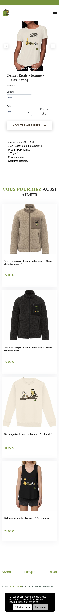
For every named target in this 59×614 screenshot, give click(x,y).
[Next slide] (53, 46)
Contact (52, 572)
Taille (9, 106)
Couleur (10, 92)
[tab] (22, 69)
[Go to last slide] (6, 46)
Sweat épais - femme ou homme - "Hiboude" (28, 434)
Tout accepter (22, 607)
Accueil (6, 572)
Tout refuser (41, 607)
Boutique (29, 572)
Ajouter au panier (29, 125)
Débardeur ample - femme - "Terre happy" (27, 518)
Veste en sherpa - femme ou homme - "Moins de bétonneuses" (28, 262)
